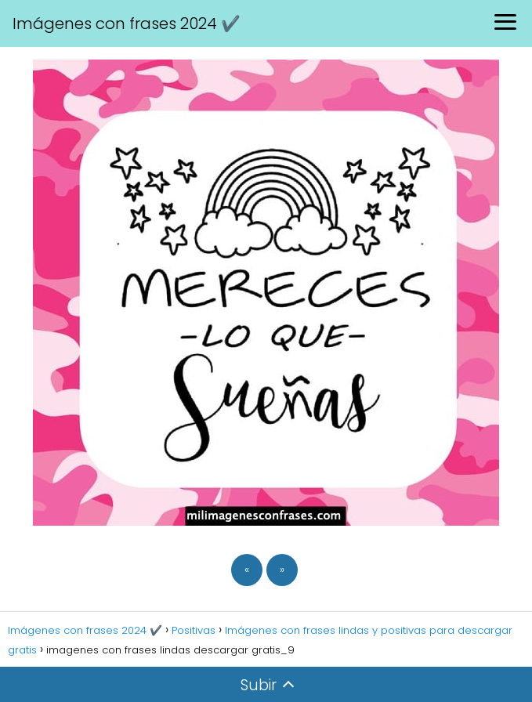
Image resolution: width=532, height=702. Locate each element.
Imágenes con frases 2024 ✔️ (127, 23)
